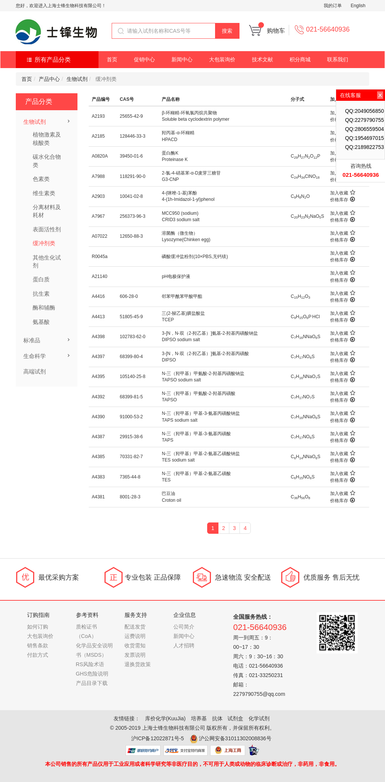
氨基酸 (41, 322)
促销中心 (144, 59)
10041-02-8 (131, 196)
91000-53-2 (131, 416)
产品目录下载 (92, 683)
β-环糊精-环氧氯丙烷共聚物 (189, 112)
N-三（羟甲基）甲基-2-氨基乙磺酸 (196, 473)
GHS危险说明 (92, 674)
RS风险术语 (90, 664)
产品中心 (49, 79)
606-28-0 (129, 296)
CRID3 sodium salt (180, 219)
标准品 (31, 340)
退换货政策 (137, 664)
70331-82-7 (131, 456)
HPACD (169, 139)
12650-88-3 (131, 236)
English (358, 5)
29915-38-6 (131, 436)
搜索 (227, 31)
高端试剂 (34, 371)
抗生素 (41, 293)
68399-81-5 (131, 396)
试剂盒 (235, 718)
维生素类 (44, 193)
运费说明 (135, 636)
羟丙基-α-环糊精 (178, 132)
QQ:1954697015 (364, 138)
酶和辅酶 (44, 307)
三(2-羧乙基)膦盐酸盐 (183, 313)
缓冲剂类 (44, 243)
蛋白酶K (170, 153)
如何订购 (37, 627)
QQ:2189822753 (364, 147)
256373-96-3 (133, 216)
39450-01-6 (131, 156)
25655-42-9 (131, 116)
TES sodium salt (178, 460)
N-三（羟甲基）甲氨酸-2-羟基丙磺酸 (198, 393)
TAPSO (169, 399)
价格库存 (342, 199)
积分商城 (300, 59)
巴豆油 (168, 493)
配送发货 (135, 627)
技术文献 (262, 59)
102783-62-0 (133, 336)
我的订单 (333, 5)
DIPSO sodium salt (181, 339)
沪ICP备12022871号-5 (157, 738)
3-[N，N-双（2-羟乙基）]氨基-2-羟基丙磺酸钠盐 (210, 333)
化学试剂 (259, 718)
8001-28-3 (130, 497)
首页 (112, 59)
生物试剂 (77, 79)
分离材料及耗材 (47, 211)
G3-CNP (170, 179)
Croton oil (171, 500)
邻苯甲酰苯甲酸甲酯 (182, 296)
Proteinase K (175, 159)
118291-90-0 (133, 176)
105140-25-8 (133, 376)
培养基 (199, 718)
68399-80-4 (131, 356)
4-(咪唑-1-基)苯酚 (179, 193)
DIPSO (169, 360)
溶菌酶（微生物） (180, 233)
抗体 (217, 718)
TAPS (167, 440)
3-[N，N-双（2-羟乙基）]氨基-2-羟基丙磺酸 (205, 353)
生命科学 (34, 356)
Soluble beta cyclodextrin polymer (195, 119)
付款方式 (37, 655)
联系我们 (337, 59)
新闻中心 (181, 59)
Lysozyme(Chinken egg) (186, 239)
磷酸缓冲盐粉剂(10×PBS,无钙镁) (195, 256)
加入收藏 (342, 193)
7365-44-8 (130, 477)
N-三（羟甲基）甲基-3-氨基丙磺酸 (196, 433)
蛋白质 (41, 279)
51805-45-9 (131, 316)
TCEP (168, 319)
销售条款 (37, 645)
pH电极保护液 (176, 276)
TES (166, 480)
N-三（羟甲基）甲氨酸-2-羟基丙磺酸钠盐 (203, 373)
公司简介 (183, 627)
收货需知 (135, 645)
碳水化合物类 (47, 160)
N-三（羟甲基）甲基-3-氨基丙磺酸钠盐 (200, 413)
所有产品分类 (53, 59)
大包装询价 (222, 59)
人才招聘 (183, 645)
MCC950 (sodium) (180, 213)
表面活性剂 (47, 229)
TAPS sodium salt (179, 420)
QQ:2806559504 (364, 129)
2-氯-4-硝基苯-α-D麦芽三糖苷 (191, 173)
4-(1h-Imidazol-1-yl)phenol (188, 199)
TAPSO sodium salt (181, 380)
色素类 (41, 179)
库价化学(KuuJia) (165, 718)
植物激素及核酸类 (47, 138)
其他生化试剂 (47, 261)
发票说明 (135, 655)
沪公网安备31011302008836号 (235, 738)
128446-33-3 (133, 136)
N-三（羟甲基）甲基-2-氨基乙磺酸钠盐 (200, 453)
